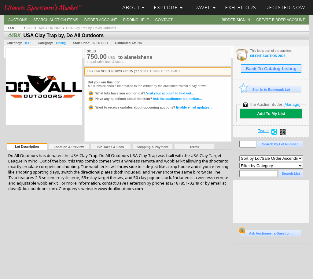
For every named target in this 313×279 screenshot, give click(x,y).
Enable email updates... (150, 107)
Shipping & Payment (152, 147)
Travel (203, 7)
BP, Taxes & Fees (111, 147)
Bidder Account (100, 20)
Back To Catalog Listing (271, 68)
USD (27, 43)
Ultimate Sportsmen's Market (43, 7)
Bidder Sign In (236, 20)
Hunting (60, 43)
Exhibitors (240, 7)
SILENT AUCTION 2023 (44, 28)
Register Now (285, 7)
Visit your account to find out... (141, 93)
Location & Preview (69, 147)
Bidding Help (136, 20)
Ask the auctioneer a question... (145, 99)
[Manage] (291, 104)
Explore (168, 7)
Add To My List (271, 113)
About (133, 7)
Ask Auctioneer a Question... (267, 232)
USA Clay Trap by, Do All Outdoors (91, 28)
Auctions (17, 20)
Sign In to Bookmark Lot (265, 89)
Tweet (263, 131)
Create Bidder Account (280, 20)
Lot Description (27, 146)
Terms (194, 147)
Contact (164, 20)
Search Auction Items (55, 20)
